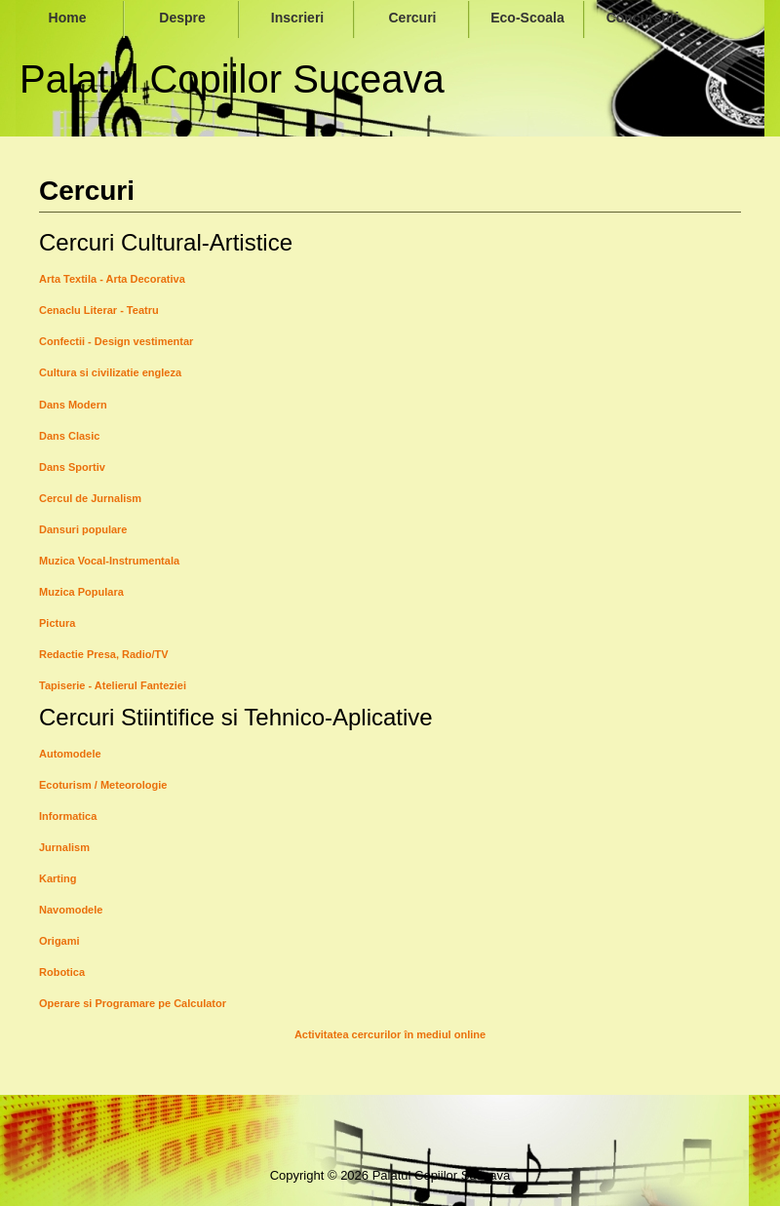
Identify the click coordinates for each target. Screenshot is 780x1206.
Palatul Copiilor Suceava (232, 79)
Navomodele (70, 909)
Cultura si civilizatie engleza (110, 372)
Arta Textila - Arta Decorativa (112, 279)
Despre (182, 17)
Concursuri (643, 17)
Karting (58, 878)
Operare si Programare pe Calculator (132, 1003)
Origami (59, 941)
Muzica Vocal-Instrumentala (109, 560)
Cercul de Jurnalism (90, 498)
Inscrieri (297, 17)
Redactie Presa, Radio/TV (104, 654)
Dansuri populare (83, 529)
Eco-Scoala (527, 17)
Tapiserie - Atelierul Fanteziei (112, 685)
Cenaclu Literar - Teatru (99, 310)
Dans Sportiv (72, 467)
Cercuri (412, 17)
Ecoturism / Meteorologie (103, 785)
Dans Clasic (69, 436)
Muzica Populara (81, 592)
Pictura (57, 623)
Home (68, 17)
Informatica (68, 816)
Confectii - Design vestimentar (116, 341)
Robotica (62, 972)
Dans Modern (73, 404)
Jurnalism (64, 847)
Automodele (70, 753)
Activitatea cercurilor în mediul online (390, 1034)
